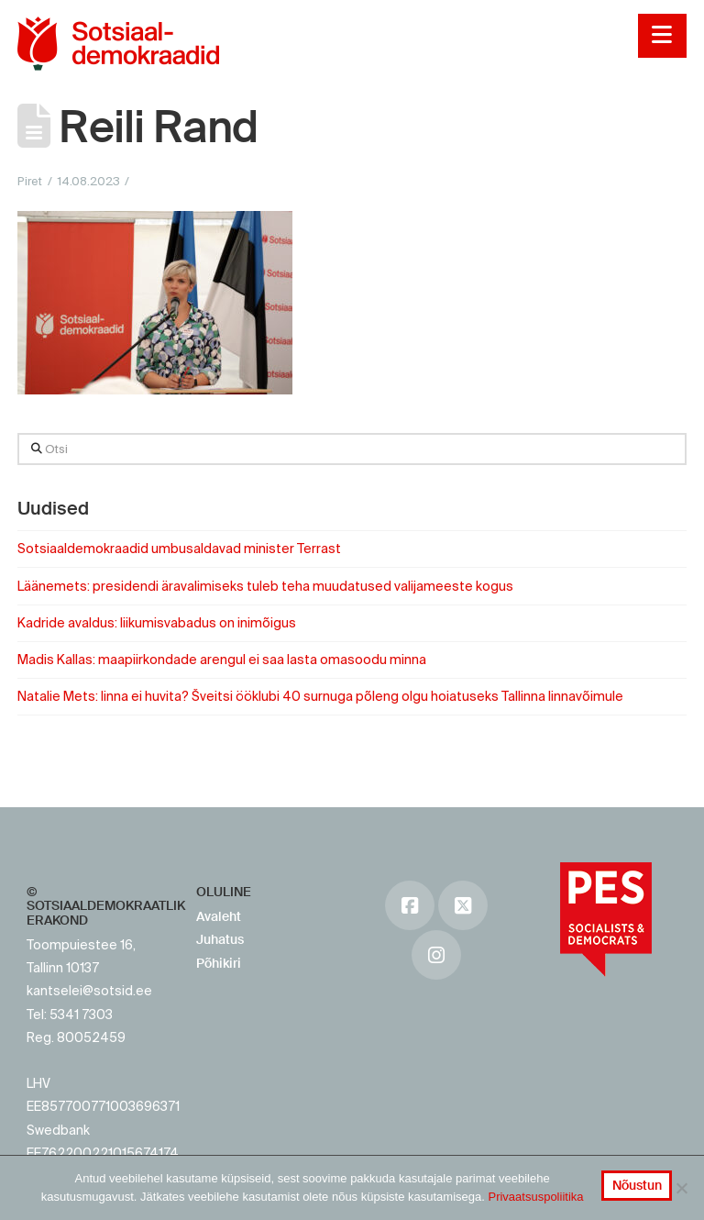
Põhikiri (218, 963)
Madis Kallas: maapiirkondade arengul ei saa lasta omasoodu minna (221, 659)
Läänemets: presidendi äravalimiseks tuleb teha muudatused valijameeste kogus (265, 586)
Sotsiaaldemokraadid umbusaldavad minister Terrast (179, 548)
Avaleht (218, 916)
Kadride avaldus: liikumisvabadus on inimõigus (156, 623)
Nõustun (637, 1185)
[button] (662, 36)
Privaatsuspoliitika (535, 1196)
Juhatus (220, 939)
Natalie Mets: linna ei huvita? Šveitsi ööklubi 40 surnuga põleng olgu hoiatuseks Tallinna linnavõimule (320, 696)
